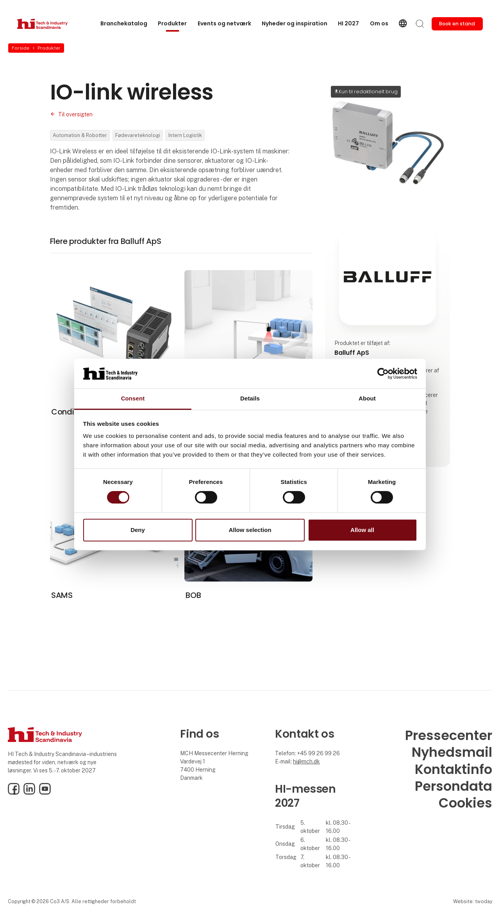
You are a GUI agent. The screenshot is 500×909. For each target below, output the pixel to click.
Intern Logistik (185, 135)
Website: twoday (472, 901)
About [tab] (367, 398)
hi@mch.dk (306, 761)
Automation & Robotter (80, 135)
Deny (137, 530)
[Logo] (48, 24)
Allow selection (250, 530)
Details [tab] (250, 398)
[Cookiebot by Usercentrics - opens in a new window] (383, 373)
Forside (20, 48)
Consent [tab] (133, 398)
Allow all (362, 530)
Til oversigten (75, 114)
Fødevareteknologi (137, 135)
